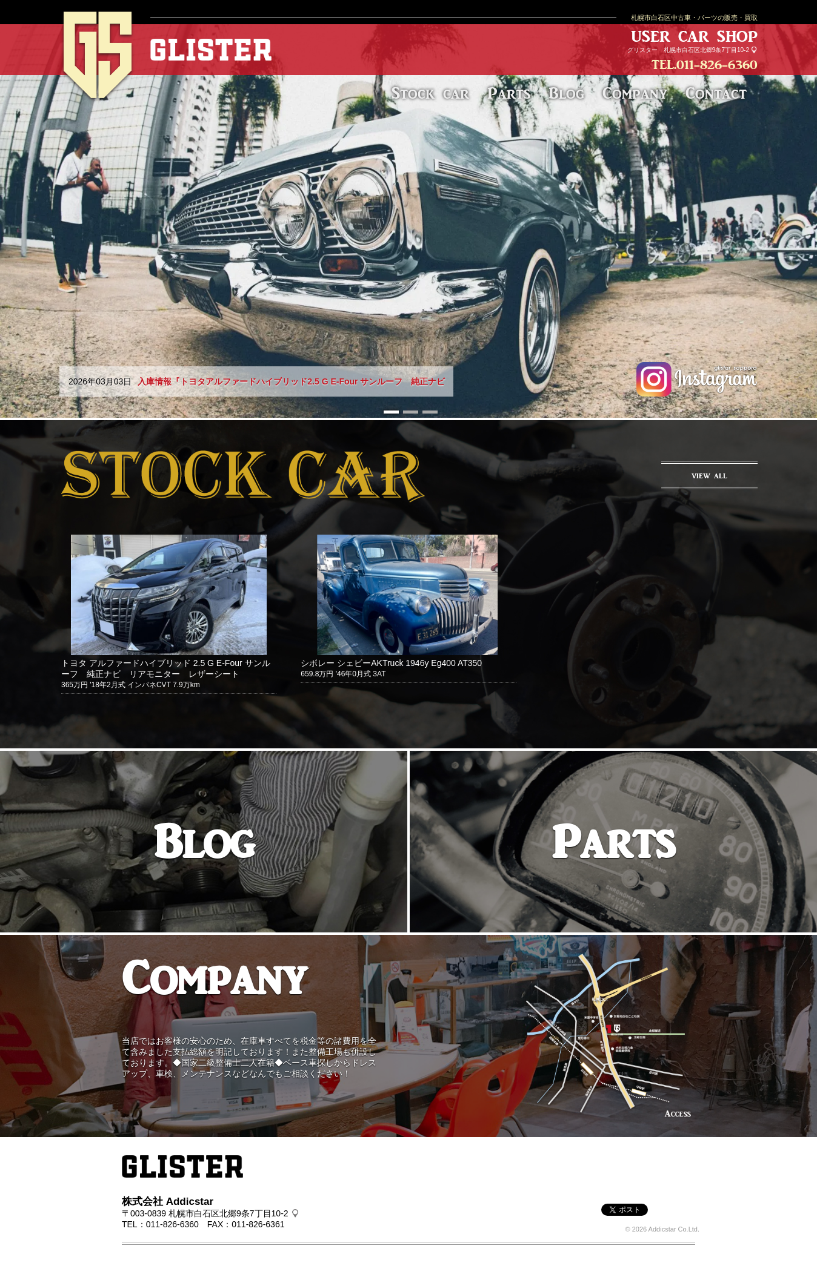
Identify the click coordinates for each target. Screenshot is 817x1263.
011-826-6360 (717, 64)
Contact (716, 93)
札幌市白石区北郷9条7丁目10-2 (706, 50)
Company (634, 93)
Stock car (430, 93)
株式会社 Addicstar (167, 1201)
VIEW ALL (709, 476)
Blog (566, 93)
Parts (508, 93)
